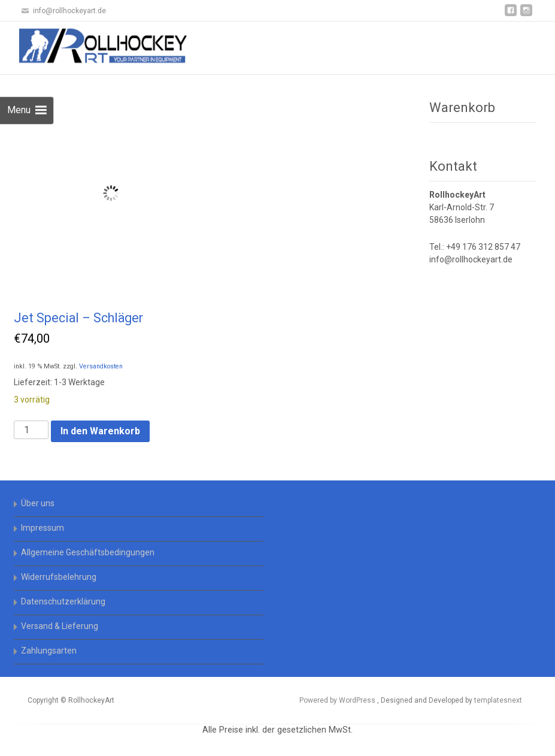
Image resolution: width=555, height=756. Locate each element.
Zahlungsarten (49, 650)
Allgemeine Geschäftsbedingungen (87, 552)
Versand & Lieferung (59, 626)
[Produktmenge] (31, 430)
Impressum (42, 528)
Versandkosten (101, 366)
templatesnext (498, 700)
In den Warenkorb (100, 431)
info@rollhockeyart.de (470, 259)
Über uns (37, 503)
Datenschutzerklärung (63, 601)
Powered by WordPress (338, 700)
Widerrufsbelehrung (58, 577)
